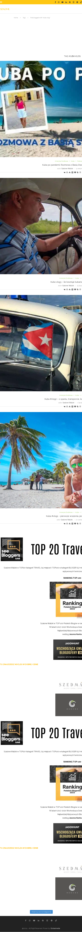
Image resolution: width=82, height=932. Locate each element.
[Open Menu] (1, 2)
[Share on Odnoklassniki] (67, 172)
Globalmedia (55, 928)
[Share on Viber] (80, 172)
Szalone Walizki (67, 168)
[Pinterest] (70, 2)
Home (16, 18)
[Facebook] (55, 2)
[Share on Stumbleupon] (69, 172)
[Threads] (74, 2)
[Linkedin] (66, 2)
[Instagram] (59, 2)
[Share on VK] (64, 172)
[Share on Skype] (77, 172)
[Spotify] (77, 2)
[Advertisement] (41, 37)
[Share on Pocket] (75, 172)
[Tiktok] (81, 2)
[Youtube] (62, 2)
